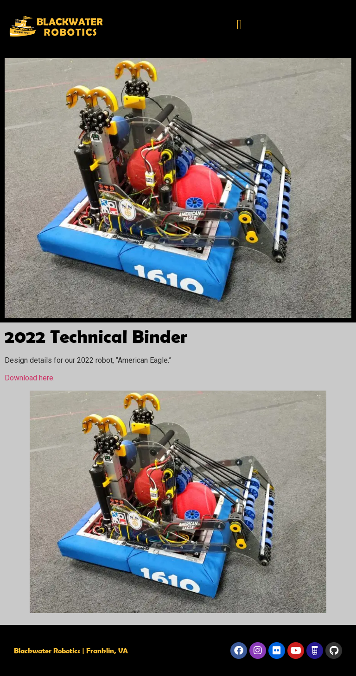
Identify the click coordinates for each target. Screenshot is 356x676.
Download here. (30, 377)
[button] (240, 24)
